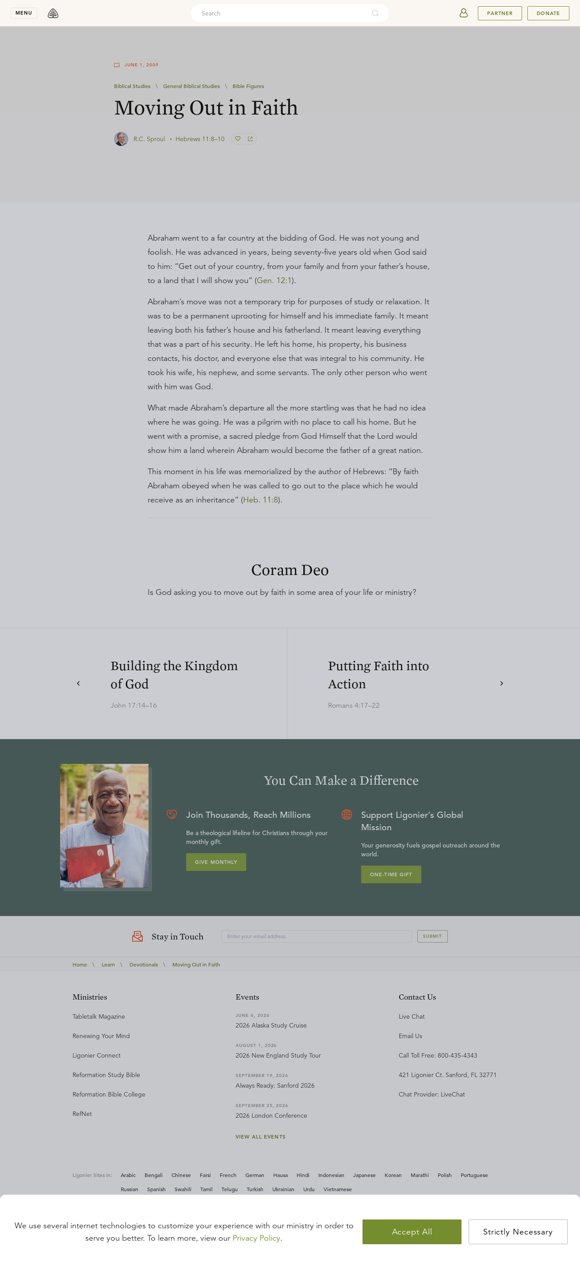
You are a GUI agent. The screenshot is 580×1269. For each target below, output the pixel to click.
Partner (500, 13)
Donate (548, 13)
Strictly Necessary (518, 1232)
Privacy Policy (256, 1238)
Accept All (412, 1232)
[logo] (53, 13)
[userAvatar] (464, 13)
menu (23, 13)
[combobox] (278, 13)
